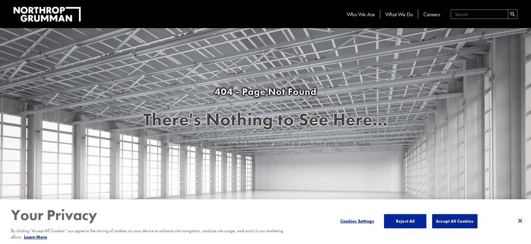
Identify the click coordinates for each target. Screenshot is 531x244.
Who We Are (361, 14)
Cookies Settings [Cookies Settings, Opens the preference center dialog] (357, 221)
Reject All (405, 221)
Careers (431, 14)
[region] (265, 221)
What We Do (399, 14)
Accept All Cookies (454, 221)
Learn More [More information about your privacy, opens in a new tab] (35, 237)
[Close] (520, 221)
